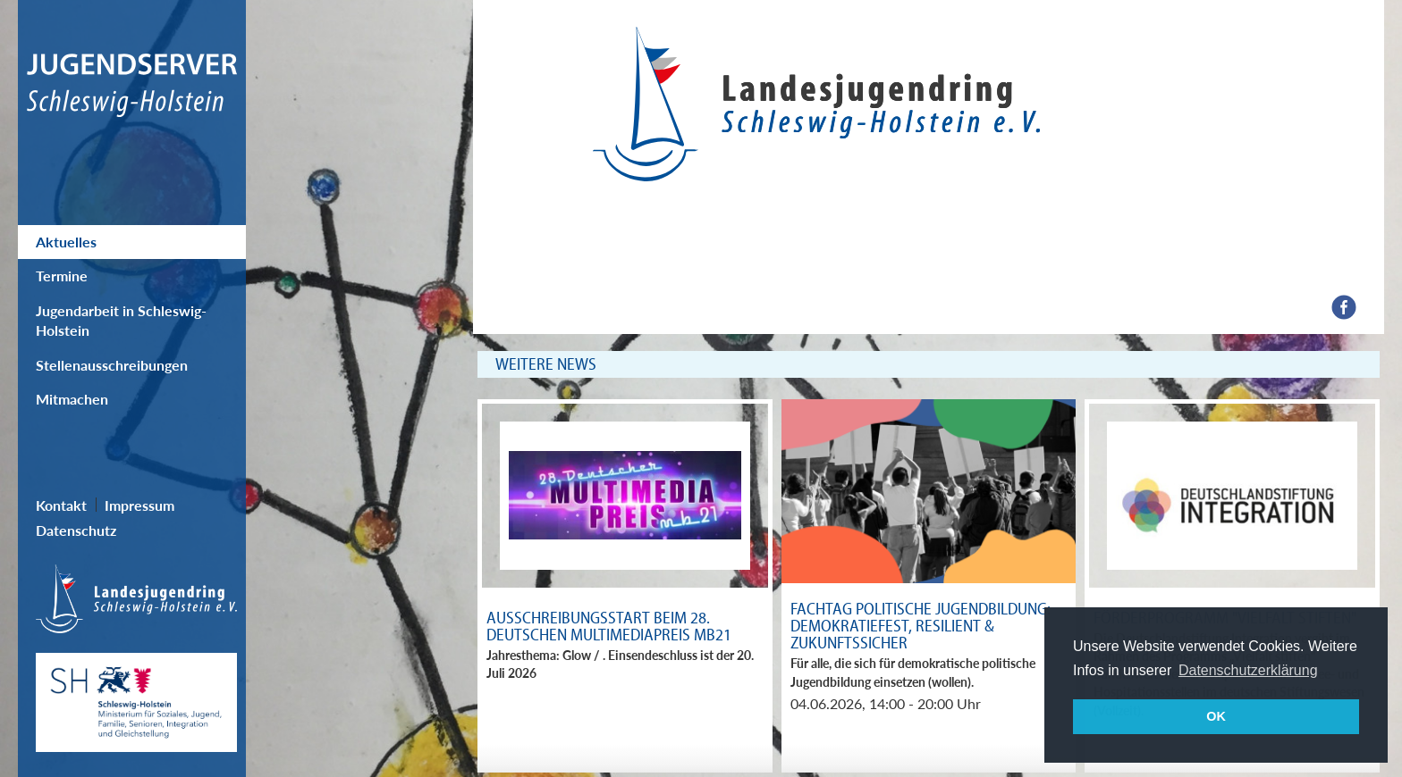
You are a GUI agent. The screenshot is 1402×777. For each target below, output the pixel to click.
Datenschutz (76, 530)
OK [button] (1216, 716)
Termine (62, 275)
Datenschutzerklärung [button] (1248, 670)
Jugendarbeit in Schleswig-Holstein (121, 320)
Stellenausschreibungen (112, 364)
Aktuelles (66, 241)
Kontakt (61, 505)
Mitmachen (72, 398)
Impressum (139, 505)
